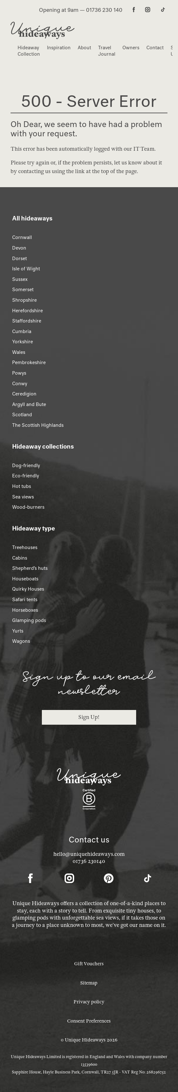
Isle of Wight (26, 269)
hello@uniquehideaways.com (89, 854)
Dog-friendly (26, 465)
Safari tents (24, 599)
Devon (19, 248)
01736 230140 (89, 861)
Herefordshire (27, 311)
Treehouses (24, 547)
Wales (18, 352)
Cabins (19, 558)
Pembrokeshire (29, 362)
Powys (19, 373)
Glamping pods (29, 620)
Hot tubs (21, 486)
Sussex (19, 279)
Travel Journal (106, 51)
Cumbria (21, 331)
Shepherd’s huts (30, 568)
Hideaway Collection (29, 51)
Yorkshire (22, 342)
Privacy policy (89, 1002)
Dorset (19, 258)
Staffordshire (26, 321)
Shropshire (24, 300)
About (84, 48)
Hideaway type (33, 528)
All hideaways (32, 218)
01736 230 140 (104, 10)
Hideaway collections (43, 446)
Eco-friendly (25, 476)
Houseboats (25, 579)
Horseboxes (25, 610)
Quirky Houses (28, 589)
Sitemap (88, 983)
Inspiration (59, 48)
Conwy (19, 384)
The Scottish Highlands (38, 425)
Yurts (17, 631)
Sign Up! (88, 717)
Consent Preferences (89, 1021)
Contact (155, 48)
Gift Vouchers (89, 964)
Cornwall (22, 237)
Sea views (23, 497)
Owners (130, 48)
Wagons (21, 641)
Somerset (23, 289)
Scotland (22, 415)
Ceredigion (24, 394)
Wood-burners (28, 507)
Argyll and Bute (29, 404)
